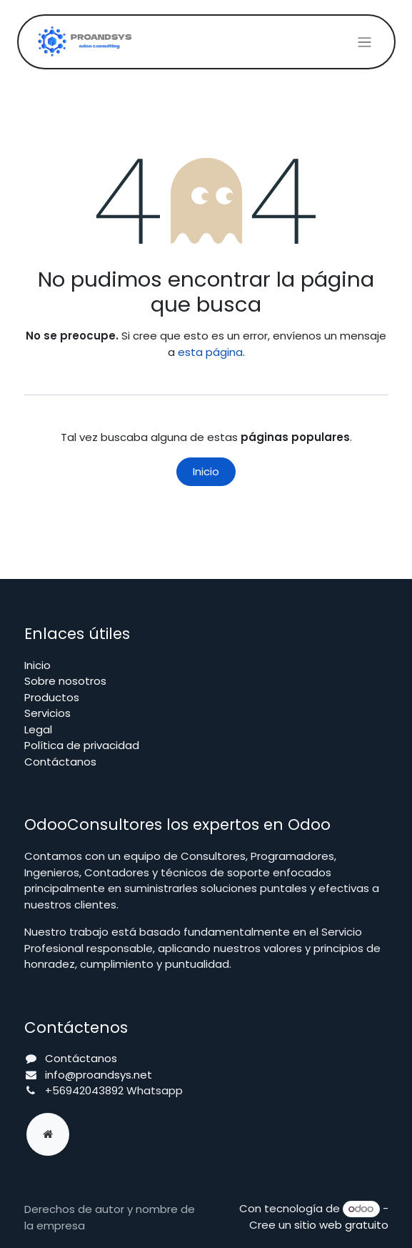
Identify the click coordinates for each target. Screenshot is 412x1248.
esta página (210, 352)
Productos (51, 697)
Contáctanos (60, 761)
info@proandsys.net (98, 1074)
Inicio (206, 471)
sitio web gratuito (341, 1224)
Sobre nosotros (65, 680)
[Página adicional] (47, 1134)
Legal (38, 729)
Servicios (47, 712)
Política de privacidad (81, 745)
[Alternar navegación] (364, 41)
